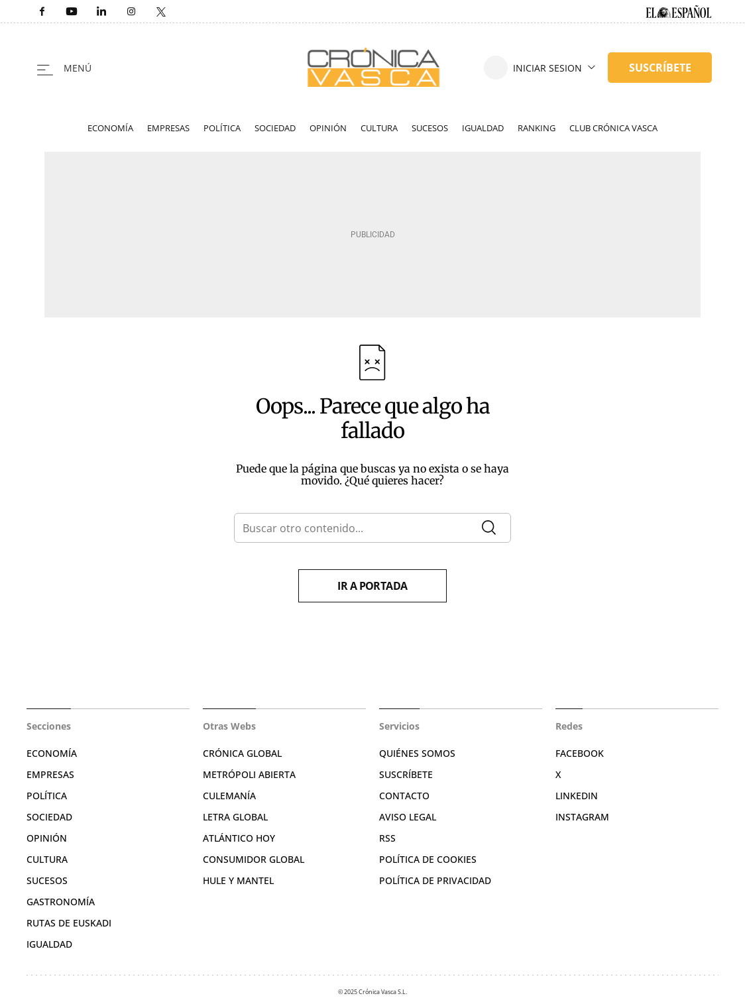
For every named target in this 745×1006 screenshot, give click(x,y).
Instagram (582, 816)
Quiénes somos (417, 753)
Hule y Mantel (238, 880)
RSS (387, 838)
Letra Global (235, 816)
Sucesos (430, 128)
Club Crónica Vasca (613, 128)
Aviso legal (407, 816)
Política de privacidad (435, 880)
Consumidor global (253, 859)
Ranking (536, 128)
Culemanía (229, 795)
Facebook (579, 753)
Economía (110, 128)
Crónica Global (242, 753)
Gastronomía (61, 901)
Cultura (379, 128)
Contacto (404, 795)
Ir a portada (372, 586)
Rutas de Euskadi (69, 923)
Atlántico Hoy (239, 838)
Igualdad (483, 128)
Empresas (168, 128)
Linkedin (576, 795)
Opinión (328, 128)
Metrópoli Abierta (249, 774)
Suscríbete (406, 774)
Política (222, 128)
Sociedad (275, 128)
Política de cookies (428, 859)
